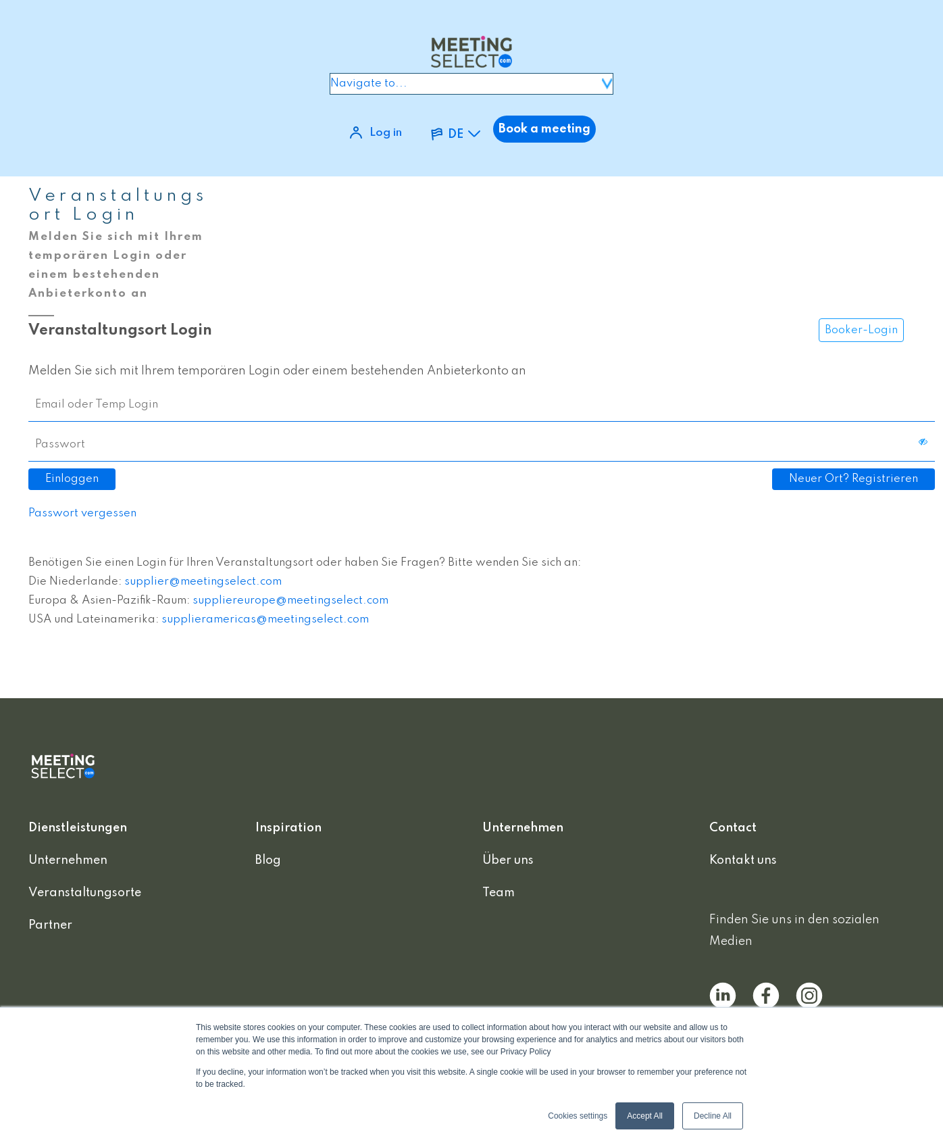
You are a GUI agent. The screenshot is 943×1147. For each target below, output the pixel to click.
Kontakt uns (743, 860)
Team (498, 893)
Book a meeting (544, 129)
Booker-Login (861, 330)
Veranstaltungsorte (84, 893)
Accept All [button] (645, 1116)
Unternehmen (67, 860)
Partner (50, 925)
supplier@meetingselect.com (203, 581)
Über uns (508, 860)
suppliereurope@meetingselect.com (290, 600)
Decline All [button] (713, 1116)
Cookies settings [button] (577, 1116)
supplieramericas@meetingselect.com (265, 619)
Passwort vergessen (82, 513)
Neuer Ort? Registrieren (853, 479)
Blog (268, 860)
